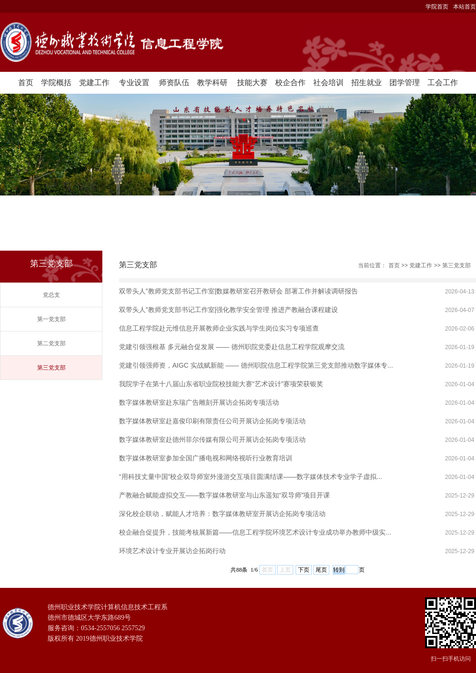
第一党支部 (51, 319)
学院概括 (56, 82)
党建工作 (94, 82)
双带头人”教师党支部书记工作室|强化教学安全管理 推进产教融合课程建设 (228, 309)
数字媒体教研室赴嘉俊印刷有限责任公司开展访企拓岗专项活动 (212, 421)
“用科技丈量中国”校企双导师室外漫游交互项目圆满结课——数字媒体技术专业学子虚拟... (250, 476)
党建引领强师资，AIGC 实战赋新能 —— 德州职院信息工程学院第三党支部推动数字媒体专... (256, 365)
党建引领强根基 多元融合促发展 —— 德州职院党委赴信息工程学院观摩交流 (232, 347)
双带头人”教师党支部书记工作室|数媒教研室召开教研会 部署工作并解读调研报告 (238, 291)
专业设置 (134, 82)
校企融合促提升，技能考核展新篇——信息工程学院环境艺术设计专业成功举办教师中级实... (255, 532)
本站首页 (464, 6)
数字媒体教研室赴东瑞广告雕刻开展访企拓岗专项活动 (199, 402)
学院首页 (437, 6)
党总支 (51, 295)
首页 (25, 82)
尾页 (321, 569)
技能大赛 (252, 82)
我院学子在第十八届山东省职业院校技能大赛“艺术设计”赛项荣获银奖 (221, 384)
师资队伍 (174, 82)
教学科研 (212, 82)
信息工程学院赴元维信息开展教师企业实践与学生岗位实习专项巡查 (219, 328)
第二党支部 (51, 343)
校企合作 (290, 82)
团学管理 (404, 82)
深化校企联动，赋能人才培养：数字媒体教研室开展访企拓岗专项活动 (222, 513)
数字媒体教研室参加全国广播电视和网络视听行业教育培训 (205, 458)
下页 (303, 569)
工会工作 (442, 82)
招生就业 (366, 82)
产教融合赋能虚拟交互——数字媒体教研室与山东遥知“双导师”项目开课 (224, 495)
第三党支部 (51, 367)
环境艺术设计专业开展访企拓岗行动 (172, 551)
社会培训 (328, 82)
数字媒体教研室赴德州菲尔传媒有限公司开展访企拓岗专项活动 (212, 439)
